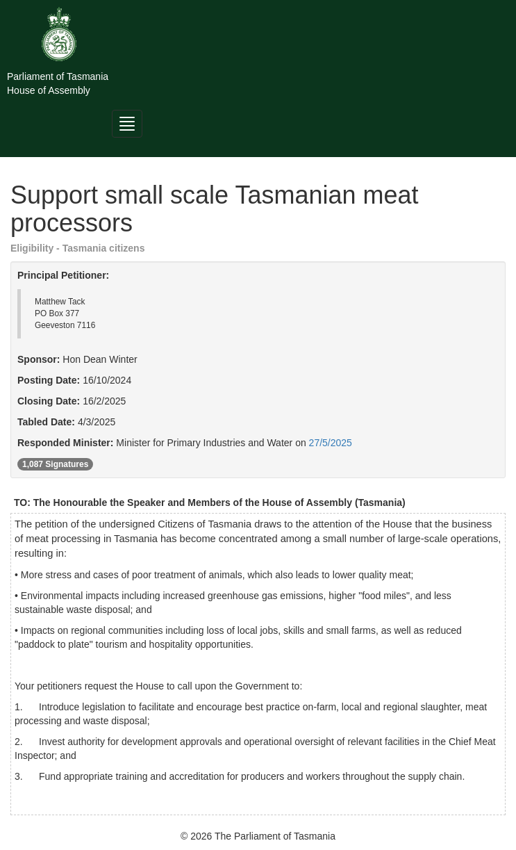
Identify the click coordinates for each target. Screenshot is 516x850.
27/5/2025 (330, 442)
